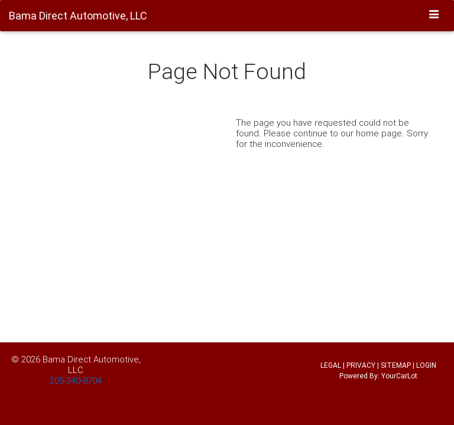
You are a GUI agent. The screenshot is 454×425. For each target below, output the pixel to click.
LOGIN (426, 365)
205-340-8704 (76, 380)
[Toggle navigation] (434, 14)
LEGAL (330, 365)
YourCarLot (399, 375)
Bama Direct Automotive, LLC (92, 364)
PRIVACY (360, 365)
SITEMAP (396, 365)
